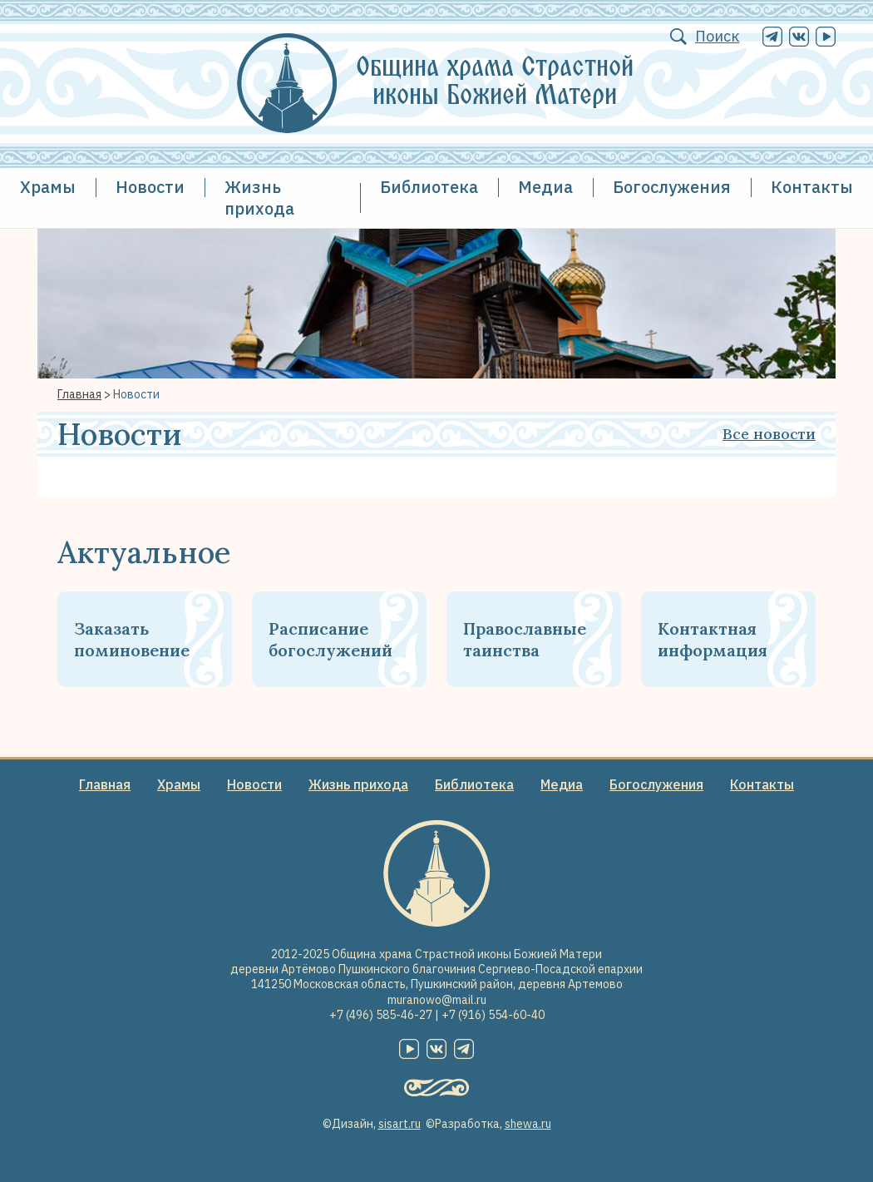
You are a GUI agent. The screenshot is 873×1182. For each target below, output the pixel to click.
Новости (150, 187)
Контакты (812, 187)
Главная (79, 394)
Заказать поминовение (132, 639)
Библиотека (429, 187)
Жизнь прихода (259, 198)
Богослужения (672, 187)
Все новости (769, 433)
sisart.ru (399, 1123)
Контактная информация (712, 639)
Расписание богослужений (330, 639)
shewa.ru (528, 1123)
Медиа (545, 187)
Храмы (48, 187)
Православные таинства (524, 639)
